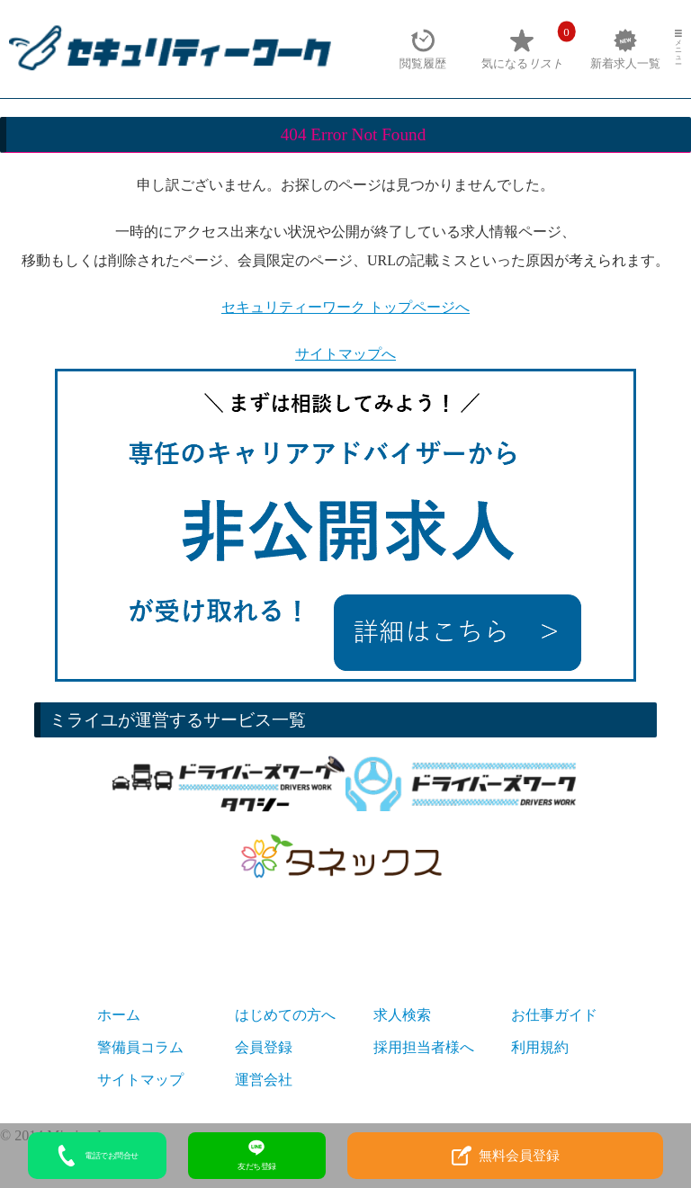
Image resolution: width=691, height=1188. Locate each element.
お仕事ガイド (554, 1015)
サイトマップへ (345, 354)
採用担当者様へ (423, 1047)
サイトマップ (140, 1079)
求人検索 (402, 1015)
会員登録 (263, 1047)
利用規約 (540, 1047)
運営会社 (263, 1079)
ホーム (118, 1015)
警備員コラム (140, 1047)
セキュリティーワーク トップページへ (345, 307)
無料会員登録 (506, 1156)
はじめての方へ (285, 1015)
